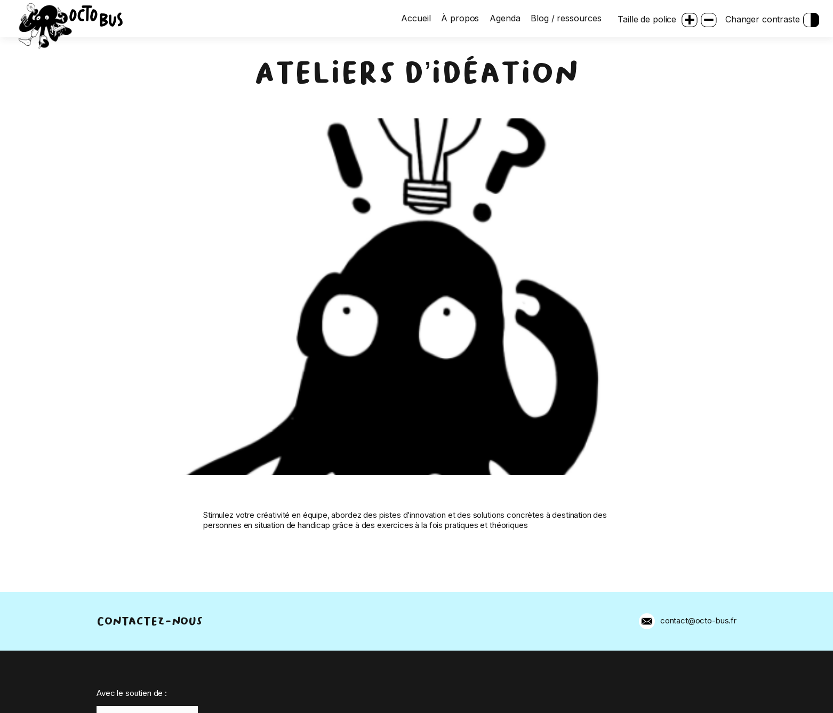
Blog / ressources (566, 18)
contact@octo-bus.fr (698, 620)
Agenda (505, 18)
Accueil (416, 18)
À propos (461, 18)
